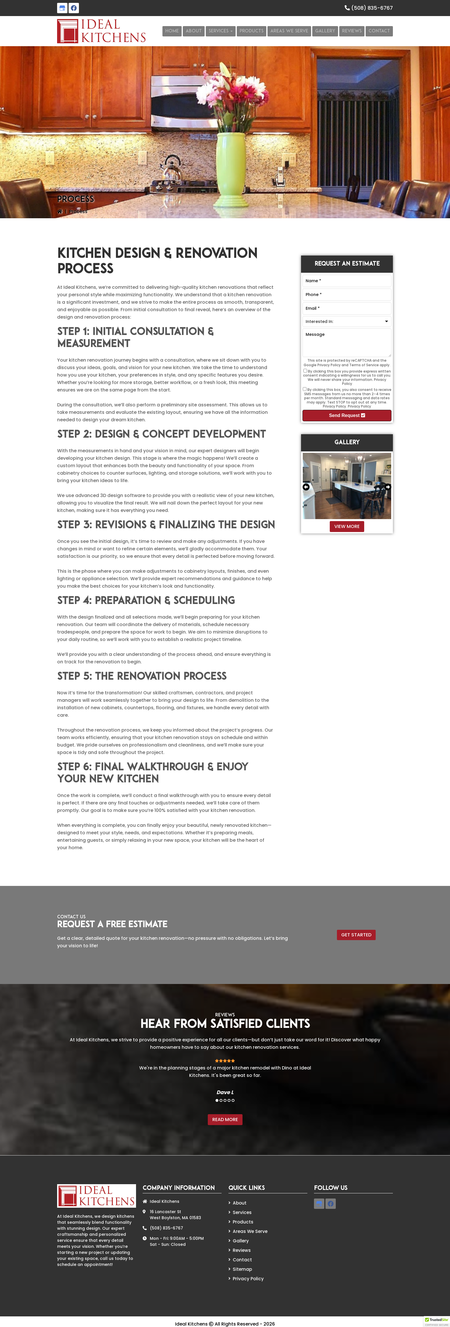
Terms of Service (364, 365)
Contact (241, 1256)
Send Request (347, 415)
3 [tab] (225, 1100)
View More (347, 526)
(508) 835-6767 (372, 7)
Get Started (356, 935)
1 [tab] (217, 1100)
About (239, 1203)
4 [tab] (229, 1100)
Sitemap (241, 1265)
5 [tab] (233, 1100)
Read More (225, 1119)
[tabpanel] (225, 1073)
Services (241, 1212)
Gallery (240, 1238)
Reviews (241, 1247)
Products (242, 1220)
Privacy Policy (329, 365)
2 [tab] (221, 1100)
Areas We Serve (249, 1229)
